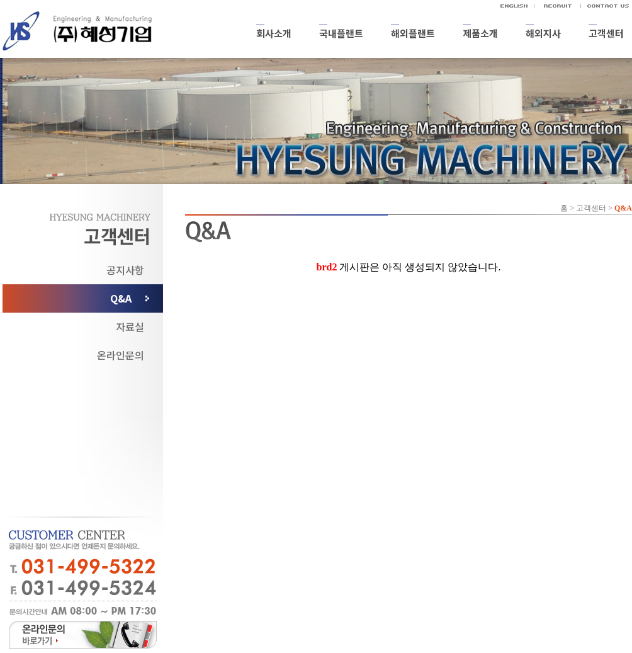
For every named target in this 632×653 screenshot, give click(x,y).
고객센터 (606, 33)
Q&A (121, 298)
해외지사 (543, 33)
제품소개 (480, 33)
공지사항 (125, 269)
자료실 (130, 326)
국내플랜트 (341, 33)
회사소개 (273, 33)
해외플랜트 (413, 33)
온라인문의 (120, 354)
